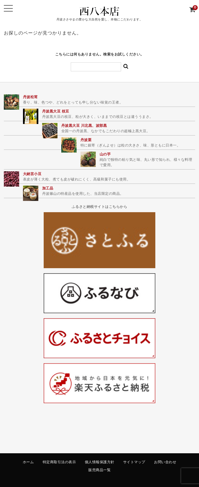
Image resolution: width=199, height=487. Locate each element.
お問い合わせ (165, 462)
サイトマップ (134, 462)
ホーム (28, 462)
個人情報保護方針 (99, 462)
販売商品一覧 (99, 470)
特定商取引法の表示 (59, 462)
